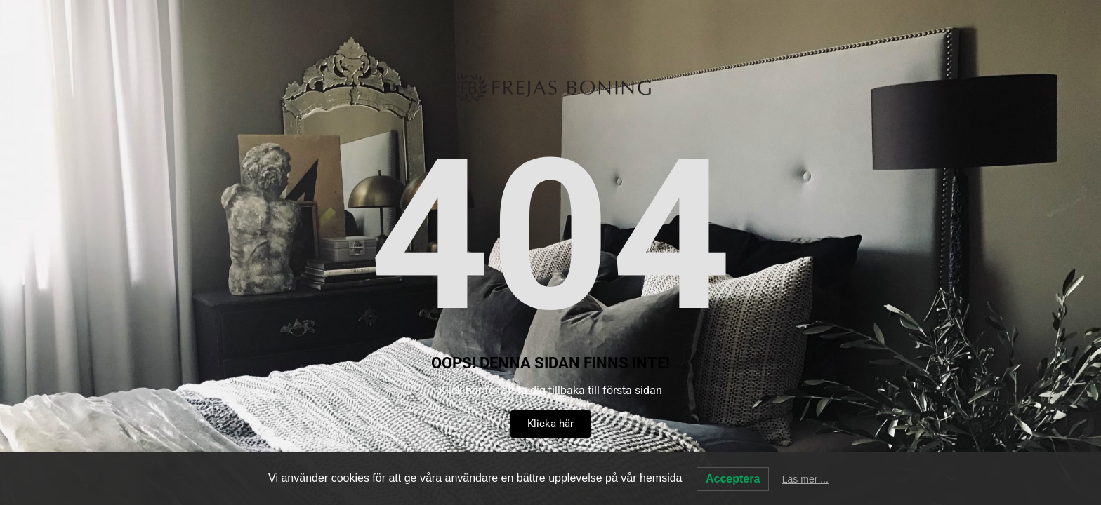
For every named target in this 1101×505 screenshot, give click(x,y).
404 (550, 236)
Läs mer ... (805, 479)
